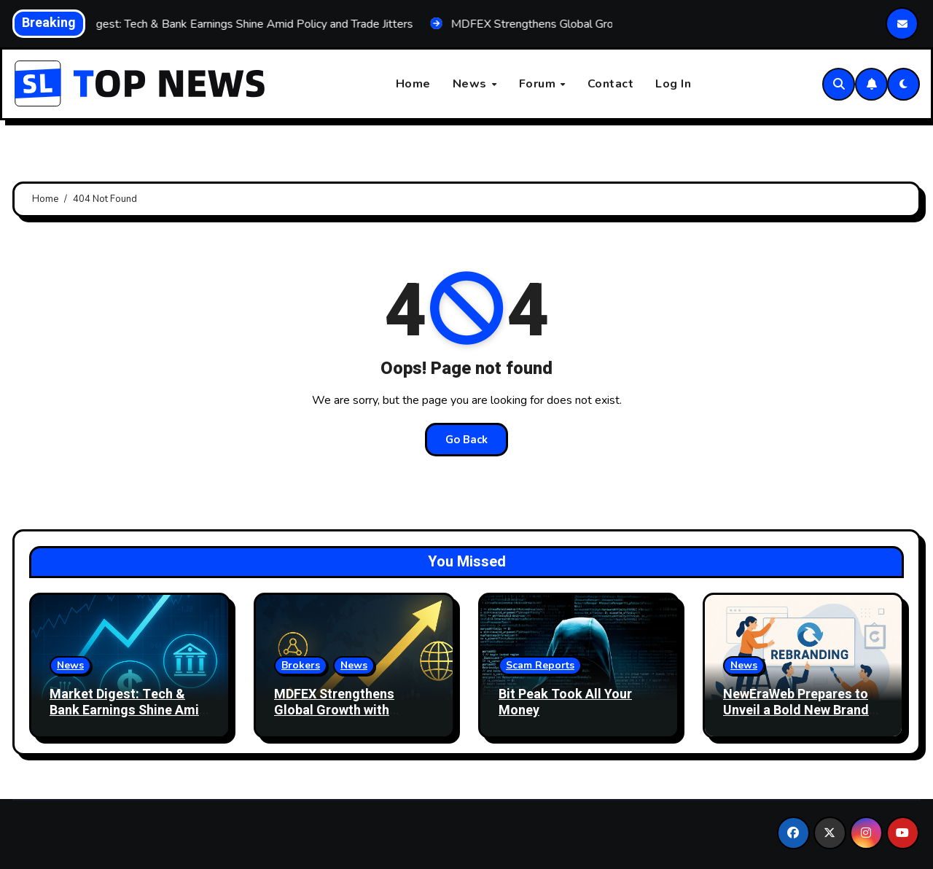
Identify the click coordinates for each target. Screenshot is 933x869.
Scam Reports (540, 665)
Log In (673, 84)
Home (413, 84)
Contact (610, 84)
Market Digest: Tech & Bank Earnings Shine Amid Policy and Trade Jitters (128, 710)
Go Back (466, 439)
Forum (539, 84)
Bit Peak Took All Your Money (565, 702)
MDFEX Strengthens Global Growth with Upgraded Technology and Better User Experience (354, 718)
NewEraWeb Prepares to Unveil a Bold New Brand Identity (796, 710)
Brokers (300, 665)
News (472, 84)
